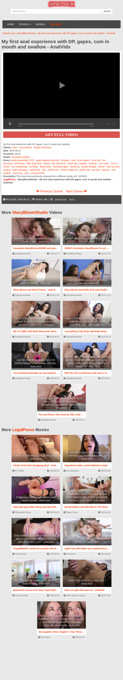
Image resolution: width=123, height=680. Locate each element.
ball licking (19, 163)
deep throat (45, 166)
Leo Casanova (71, 471)
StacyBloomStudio (20, 157)
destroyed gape (61, 166)
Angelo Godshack (42, 147)
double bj (74, 166)
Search (107, 11)
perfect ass (53, 170)
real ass (106, 170)
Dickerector (70, 554)
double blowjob (88, 166)
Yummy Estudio (20, 595)
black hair (72, 163)
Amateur (65, 160)
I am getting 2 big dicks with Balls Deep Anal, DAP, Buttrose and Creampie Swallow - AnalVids (87, 321)
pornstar (96, 170)
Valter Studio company (74, 595)
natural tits (34, 170)
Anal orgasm (83, 160)
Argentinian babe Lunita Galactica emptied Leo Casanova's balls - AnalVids (87, 455)
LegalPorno (23, 429)
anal (73, 160)
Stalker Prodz (71, 512)
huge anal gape (20, 170)
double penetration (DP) (22, 160)
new (44, 170)
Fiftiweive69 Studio (21, 512)
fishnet (101, 166)
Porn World (44, 637)
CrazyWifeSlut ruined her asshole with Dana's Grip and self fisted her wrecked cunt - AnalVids (36, 538)
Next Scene (76, 191)
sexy (26, 173)
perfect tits (85, 170)
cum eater (104, 163)
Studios (25, 24)
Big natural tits (59, 163)
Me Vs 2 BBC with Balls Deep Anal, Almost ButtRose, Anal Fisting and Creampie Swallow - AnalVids (36, 321)
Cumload (33, 166)
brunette (93, 163)
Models (40, 24)
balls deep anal (33, 163)
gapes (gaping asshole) (47, 160)
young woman (38, 173)
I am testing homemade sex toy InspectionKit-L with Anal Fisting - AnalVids (36, 363)
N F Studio (18, 471)
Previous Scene (50, 191)
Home (10, 24)
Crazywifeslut (19, 554)
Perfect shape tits (69, 170)
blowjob (83, 163)
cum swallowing (19, 166)
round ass (17, 173)
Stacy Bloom (25, 147)
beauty (46, 163)
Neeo (14, 147)
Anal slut (96, 160)
